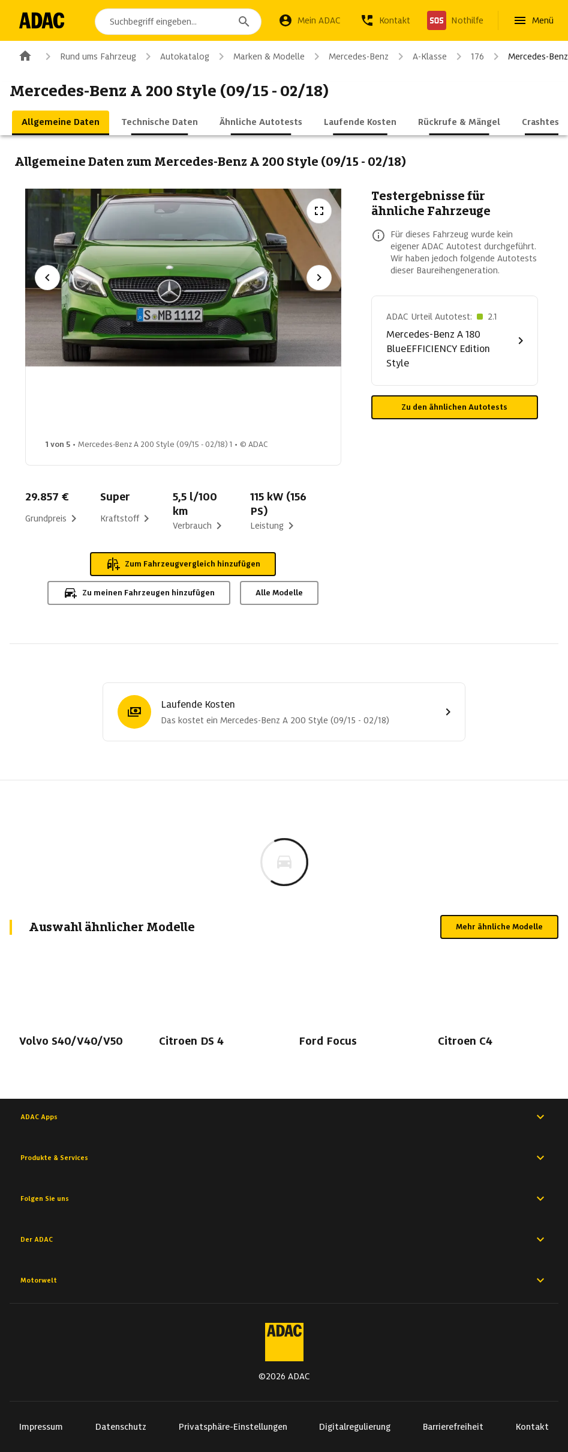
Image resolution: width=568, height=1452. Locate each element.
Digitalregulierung (354, 1426)
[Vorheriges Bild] (47, 277)
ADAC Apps (284, 1117)
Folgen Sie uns (284, 1198)
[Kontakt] (385, 20)
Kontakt (532, 1426)
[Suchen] (244, 21)
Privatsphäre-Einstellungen (233, 1426)
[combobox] (180, 21)
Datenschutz (120, 1426)
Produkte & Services (284, 1157)
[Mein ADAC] (309, 20)
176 (468, 56)
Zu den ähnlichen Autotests (454, 407)
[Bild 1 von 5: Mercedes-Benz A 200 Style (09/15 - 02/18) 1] (78, 406)
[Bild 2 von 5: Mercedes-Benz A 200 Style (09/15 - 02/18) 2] (172, 406)
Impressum (41, 1426)
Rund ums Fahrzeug (88, 56)
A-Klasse (420, 56)
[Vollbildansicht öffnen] (319, 210)
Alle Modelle (279, 593)
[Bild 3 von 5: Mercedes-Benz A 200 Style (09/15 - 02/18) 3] (267, 406)
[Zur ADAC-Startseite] (43, 20)
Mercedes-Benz (349, 56)
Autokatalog (175, 56)
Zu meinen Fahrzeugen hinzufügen (139, 593)
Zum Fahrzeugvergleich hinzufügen (183, 564)
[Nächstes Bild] (319, 277)
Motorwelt (284, 1280)
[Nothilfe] (455, 20)
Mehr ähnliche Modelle (499, 927)
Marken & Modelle (259, 56)
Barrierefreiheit (453, 1426)
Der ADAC (284, 1239)
